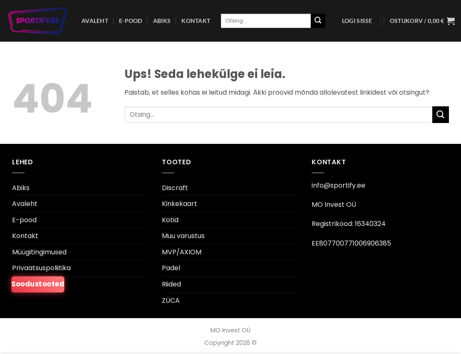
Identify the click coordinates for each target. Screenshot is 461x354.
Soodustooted (37, 284)
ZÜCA (171, 300)
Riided (171, 284)
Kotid (170, 220)
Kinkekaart (179, 203)
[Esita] (318, 21)
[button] (357, 20)
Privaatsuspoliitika (41, 268)
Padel (171, 268)
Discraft (175, 188)
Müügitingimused (39, 252)
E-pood (130, 20)
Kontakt (195, 20)
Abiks (162, 20)
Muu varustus (183, 236)
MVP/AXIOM (181, 252)
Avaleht (95, 20)
